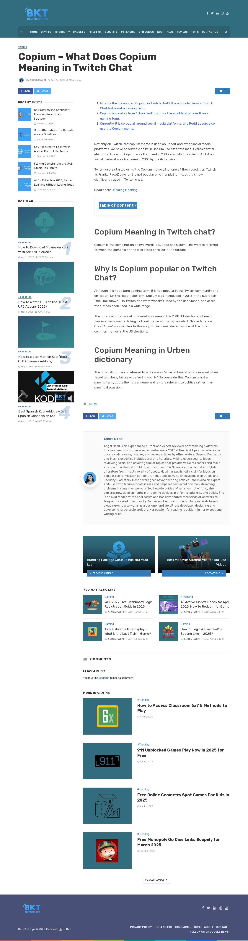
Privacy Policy (141, 927)
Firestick (95, 31)
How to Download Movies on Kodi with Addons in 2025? (43, 249)
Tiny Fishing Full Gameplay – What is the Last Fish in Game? (128, 631)
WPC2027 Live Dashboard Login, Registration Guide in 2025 (129, 604)
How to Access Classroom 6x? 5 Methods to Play (182, 708)
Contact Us (210, 31)
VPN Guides (146, 31)
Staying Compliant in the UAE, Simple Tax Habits (53, 166)
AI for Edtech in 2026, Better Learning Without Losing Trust (54, 182)
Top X (195, 31)
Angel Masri (38, 80)
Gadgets (79, 31)
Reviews (182, 31)
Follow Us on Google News (209, 931)
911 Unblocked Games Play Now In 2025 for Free (180, 753)
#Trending (128, 31)
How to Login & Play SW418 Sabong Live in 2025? (201, 631)
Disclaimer (183, 927)
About (208, 927)
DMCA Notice (164, 927)
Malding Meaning (125, 190)
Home (33, 31)
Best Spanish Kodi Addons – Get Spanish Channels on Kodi (42, 414)
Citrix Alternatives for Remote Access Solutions (54, 132)
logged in (104, 678)
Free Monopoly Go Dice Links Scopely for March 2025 (178, 842)
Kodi (160, 31)
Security (111, 31)
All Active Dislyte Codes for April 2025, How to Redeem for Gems (205, 604)
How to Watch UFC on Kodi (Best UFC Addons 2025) (42, 304)
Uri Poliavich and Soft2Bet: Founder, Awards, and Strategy (51, 114)
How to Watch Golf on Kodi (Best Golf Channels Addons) (42, 359)
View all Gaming (156, 880)
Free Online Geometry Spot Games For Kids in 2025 (183, 797)
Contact (222, 927)
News (170, 31)
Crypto (46, 31)
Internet (61, 31)
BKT (68, 929)
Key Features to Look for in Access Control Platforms (52, 149)
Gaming (22, 47)
